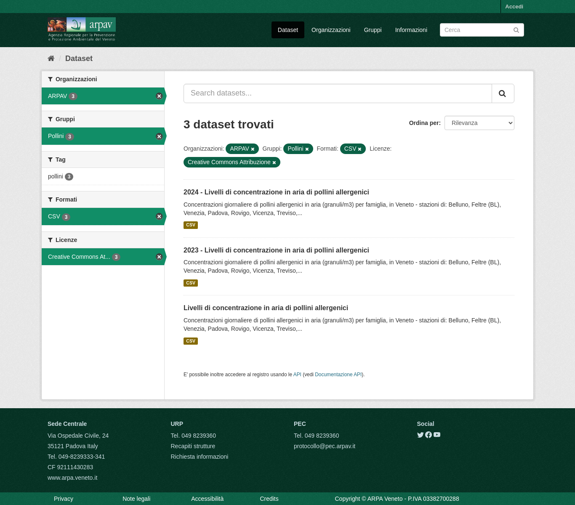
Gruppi (373, 30)
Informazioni (411, 30)
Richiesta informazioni (200, 456)
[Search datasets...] (338, 93)
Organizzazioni (331, 30)
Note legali (136, 498)
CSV (190, 225)
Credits (269, 498)
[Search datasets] (482, 30)
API (297, 374)
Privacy (63, 498)
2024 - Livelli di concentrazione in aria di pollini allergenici (276, 192)
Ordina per (424, 123)
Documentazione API (338, 374)
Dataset (288, 30)
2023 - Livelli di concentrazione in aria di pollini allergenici (276, 250)
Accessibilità (207, 498)
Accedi (514, 6)
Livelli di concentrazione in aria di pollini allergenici (266, 307)
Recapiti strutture (193, 446)
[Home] (51, 58)
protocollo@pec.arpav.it (324, 446)
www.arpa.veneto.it (72, 477)
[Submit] (516, 29)
